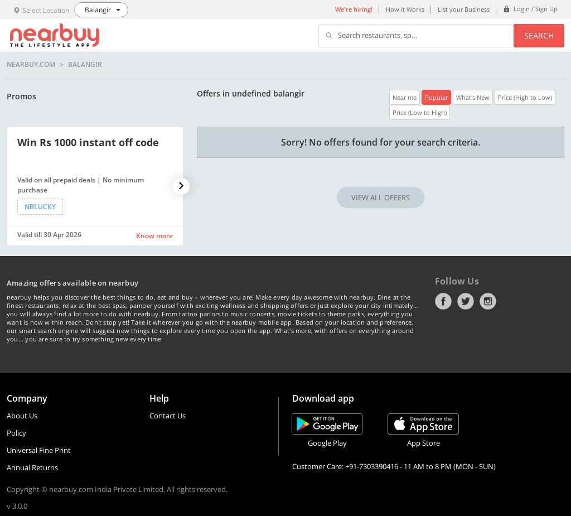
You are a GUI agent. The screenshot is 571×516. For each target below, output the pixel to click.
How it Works (405, 9)
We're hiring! (353, 9)
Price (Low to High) (420, 112)
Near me (405, 97)
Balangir (85, 65)
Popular (436, 97)
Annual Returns (32, 467)
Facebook (443, 301)
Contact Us (167, 416)
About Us (22, 416)
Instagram (488, 301)
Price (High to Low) (525, 97)
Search (539, 35)
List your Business (464, 9)
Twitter (465, 301)
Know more (154, 235)
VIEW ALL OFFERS (380, 197)
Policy (16, 433)
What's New (473, 97)
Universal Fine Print (39, 450)
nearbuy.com (31, 65)
